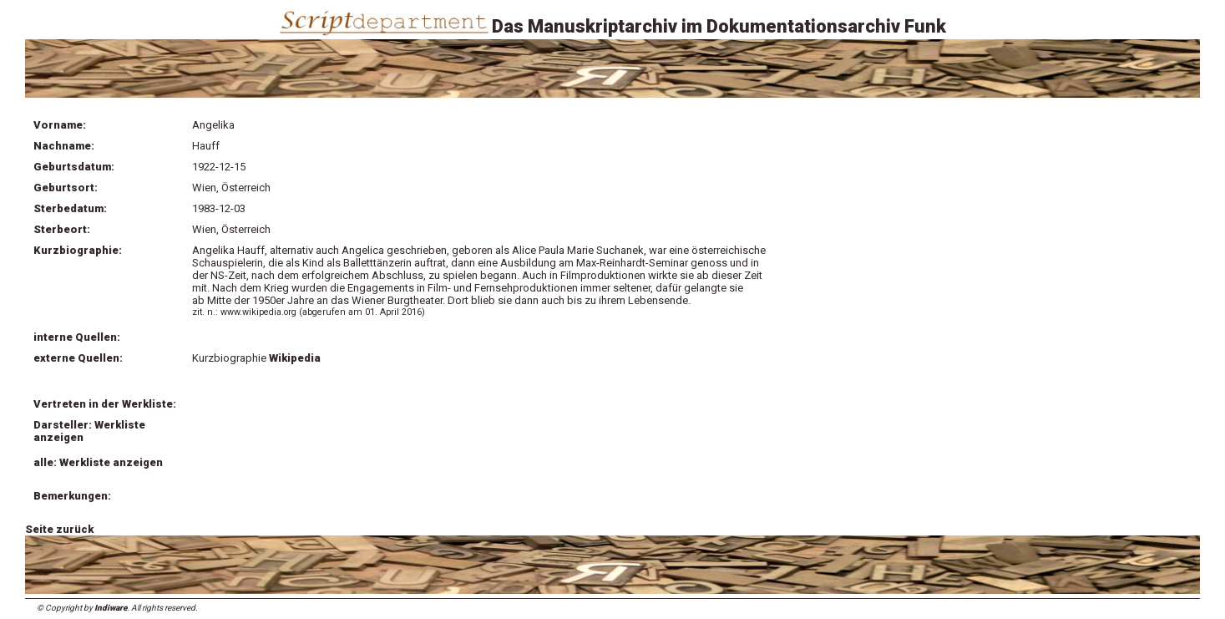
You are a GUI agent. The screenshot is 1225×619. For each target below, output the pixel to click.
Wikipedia (295, 358)
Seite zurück (59, 529)
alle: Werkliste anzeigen (98, 462)
